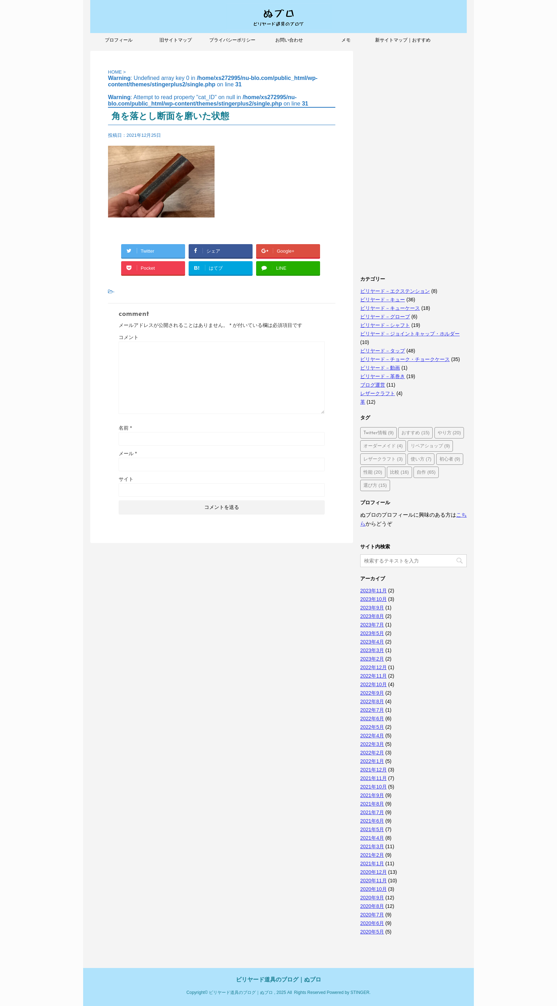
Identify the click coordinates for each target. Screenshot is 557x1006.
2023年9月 (372, 607)
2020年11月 (373, 880)
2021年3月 (372, 846)
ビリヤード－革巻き (382, 376)
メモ (346, 40)
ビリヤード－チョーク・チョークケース (405, 359)
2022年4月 (372, 735)
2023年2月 (372, 659)
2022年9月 (372, 693)
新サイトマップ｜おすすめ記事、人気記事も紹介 (403, 42)
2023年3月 (372, 650)
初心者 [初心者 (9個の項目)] (449, 459)
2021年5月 (372, 829)
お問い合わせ (289, 40)
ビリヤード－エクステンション (395, 291)
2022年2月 (372, 752)
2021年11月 (373, 778)
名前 (125, 428)
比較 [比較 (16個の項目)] (399, 472)
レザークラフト (377, 393)
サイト (126, 479)
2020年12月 (373, 872)
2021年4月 (372, 838)
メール (128, 453)
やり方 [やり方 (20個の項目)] (449, 432)
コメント (129, 337)
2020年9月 (372, 897)
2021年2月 (372, 855)
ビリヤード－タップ (382, 351)
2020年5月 (372, 932)
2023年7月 (372, 625)
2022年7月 (372, 710)
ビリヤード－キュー (382, 299)
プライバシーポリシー (232, 40)
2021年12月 (373, 770)
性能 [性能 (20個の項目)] (372, 472)
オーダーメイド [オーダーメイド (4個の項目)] (383, 445)
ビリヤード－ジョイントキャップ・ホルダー (410, 334)
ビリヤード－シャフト (385, 325)
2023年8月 (372, 616)
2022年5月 (372, 727)
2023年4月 (372, 642)
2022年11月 (373, 676)
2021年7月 (372, 812)
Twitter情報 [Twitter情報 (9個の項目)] (378, 432)
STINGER (359, 992)
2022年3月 (372, 744)
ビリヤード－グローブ (385, 316)
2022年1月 (372, 761)
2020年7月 (372, 915)
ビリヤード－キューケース (390, 308)
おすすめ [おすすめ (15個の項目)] (415, 432)
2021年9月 (372, 795)
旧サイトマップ (175, 40)
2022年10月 (373, 684)
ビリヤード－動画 (380, 368)
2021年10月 (373, 787)
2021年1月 (372, 863)
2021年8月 (372, 804)
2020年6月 (372, 923)
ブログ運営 (372, 385)
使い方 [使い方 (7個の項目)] (421, 459)
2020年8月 (372, 906)
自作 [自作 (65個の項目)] (426, 472)
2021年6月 (372, 821)
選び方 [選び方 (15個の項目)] (375, 485)
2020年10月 (373, 889)
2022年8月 (372, 701)
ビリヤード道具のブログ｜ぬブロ (278, 980)
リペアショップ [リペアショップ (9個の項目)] (430, 445)
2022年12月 (373, 667)
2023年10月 (373, 599)
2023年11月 (373, 590)
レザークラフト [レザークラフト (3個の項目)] (383, 459)
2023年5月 (372, 633)
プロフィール (119, 40)
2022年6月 (372, 718)
